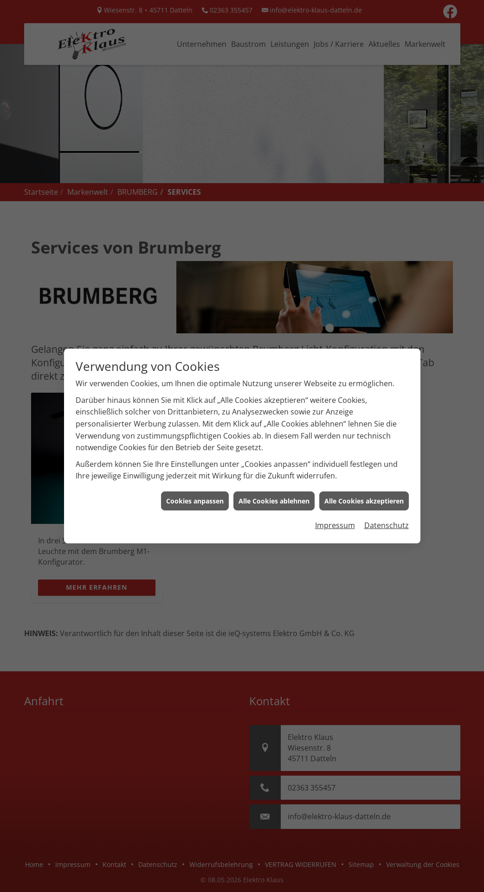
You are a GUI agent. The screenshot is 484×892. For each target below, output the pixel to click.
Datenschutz (386, 498)
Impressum (335, 498)
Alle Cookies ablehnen (274, 473)
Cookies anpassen (195, 473)
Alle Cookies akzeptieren (364, 473)
